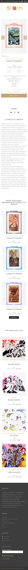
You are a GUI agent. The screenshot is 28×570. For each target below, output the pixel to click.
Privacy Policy (6, 521)
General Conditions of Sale (10, 519)
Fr (13, 1)
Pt (5, 1)
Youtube (5, 538)
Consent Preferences (8, 523)
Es (10, 1)
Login (16, 1)
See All (14, 317)
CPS (6, 546)
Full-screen (5, 56)
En (8, 1)
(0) (25, 1)
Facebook (5, 536)
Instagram (6, 540)
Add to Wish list (14, 91)
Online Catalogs (7, 555)
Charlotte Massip (14, 61)
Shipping (4, 517)
